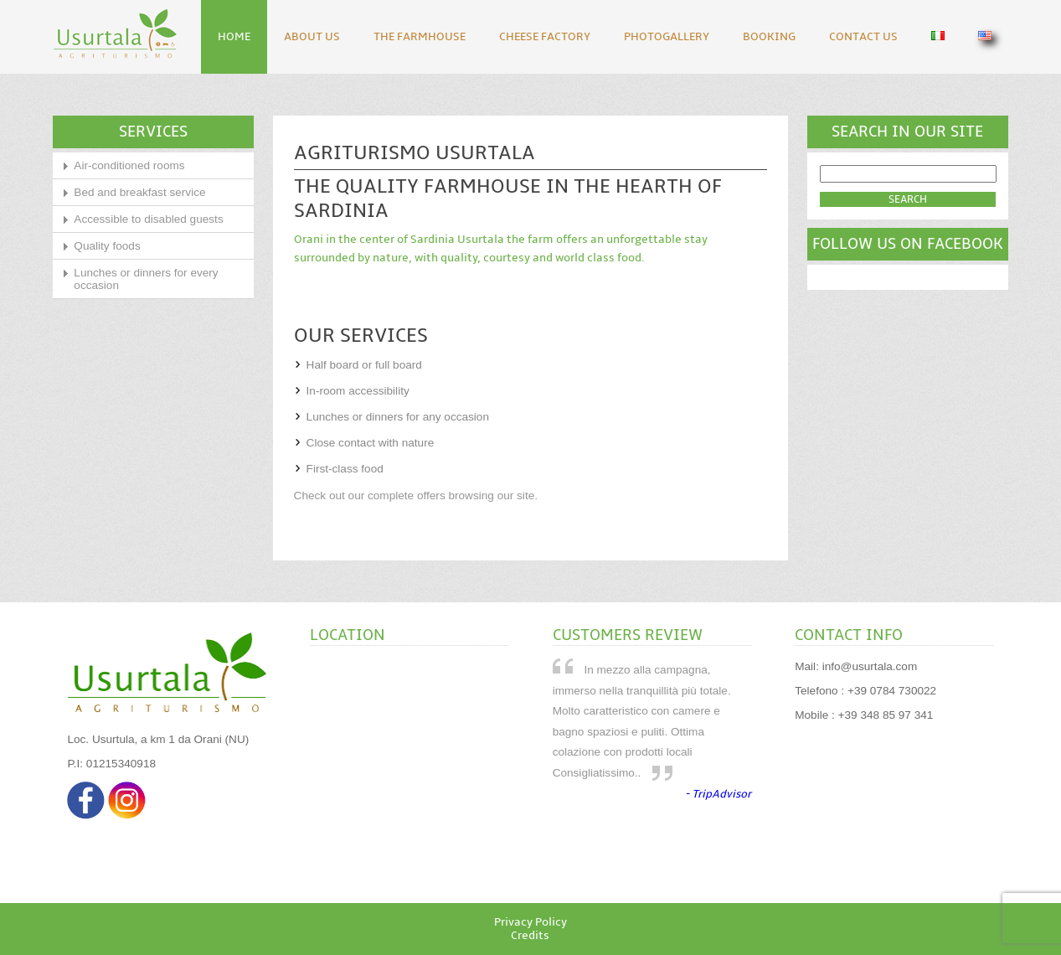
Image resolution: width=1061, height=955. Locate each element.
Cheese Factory (544, 37)
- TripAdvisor (718, 794)
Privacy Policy (530, 922)
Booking (769, 37)
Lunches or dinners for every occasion (146, 279)
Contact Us (863, 37)
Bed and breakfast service (139, 192)
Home (234, 37)
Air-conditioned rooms (129, 165)
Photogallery (666, 37)
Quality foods (107, 246)
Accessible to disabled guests (148, 219)
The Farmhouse (419, 37)
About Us (312, 37)
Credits (530, 935)
